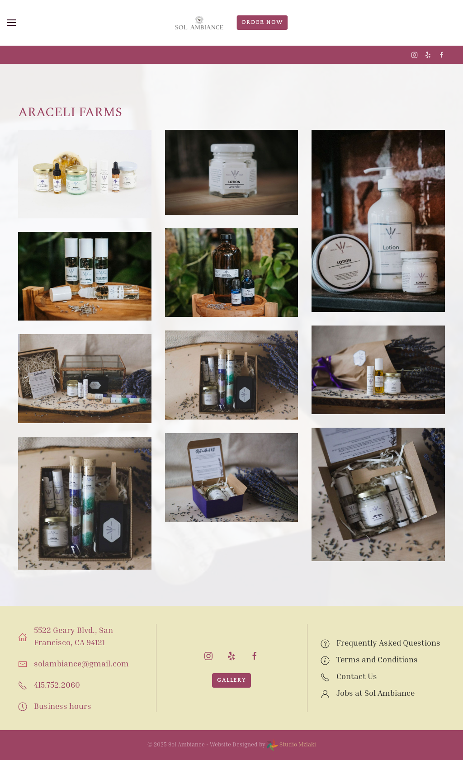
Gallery (231, 680)
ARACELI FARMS (70, 112)
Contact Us (356, 676)
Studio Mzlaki (291, 744)
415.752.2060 (57, 684)
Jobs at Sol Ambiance (375, 693)
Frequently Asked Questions (388, 642)
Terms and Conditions (377, 659)
